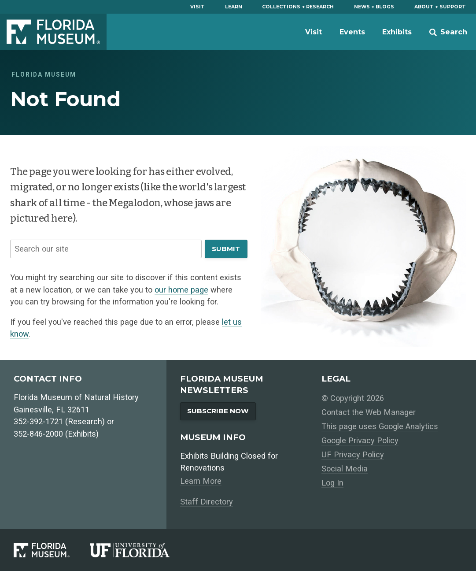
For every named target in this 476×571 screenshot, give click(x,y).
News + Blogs (374, 7)
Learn (233, 7)
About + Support (440, 7)
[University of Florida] (140, 550)
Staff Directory (206, 501)
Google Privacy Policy (360, 440)
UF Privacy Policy (352, 454)
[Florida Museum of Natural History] (52, 550)
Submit (226, 249)
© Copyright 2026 (352, 398)
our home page (181, 289)
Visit (197, 7)
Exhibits (397, 31)
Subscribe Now (218, 411)
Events (352, 31)
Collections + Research (298, 7)
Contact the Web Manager (368, 412)
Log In (332, 482)
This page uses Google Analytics (379, 426)
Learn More (200, 481)
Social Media (344, 468)
